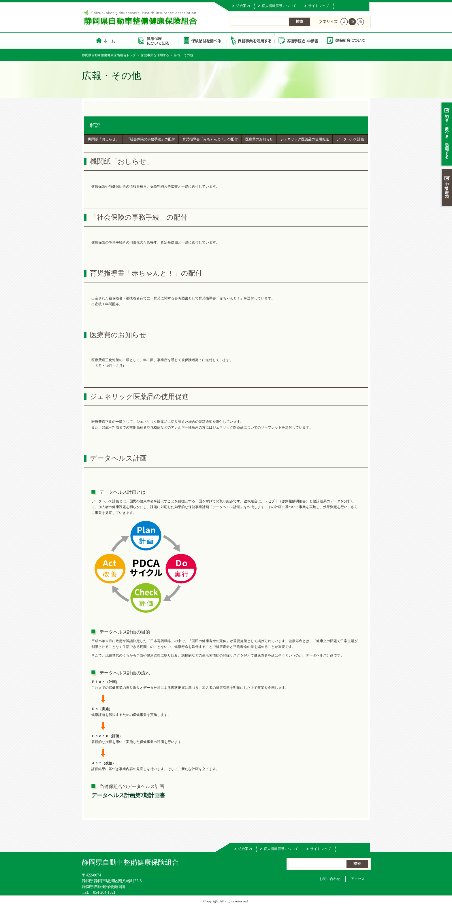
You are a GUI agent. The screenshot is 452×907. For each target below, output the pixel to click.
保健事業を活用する (250, 40)
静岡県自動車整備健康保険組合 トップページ (106, 40)
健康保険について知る (154, 40)
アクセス (358, 879)
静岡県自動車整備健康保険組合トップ (109, 55)
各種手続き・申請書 (298, 40)
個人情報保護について (279, 6)
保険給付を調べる (202, 40)
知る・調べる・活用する (446, 134)
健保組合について (346, 40)
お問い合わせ (329, 879)
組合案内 (243, 6)
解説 (95, 125)
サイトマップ (318, 6)
